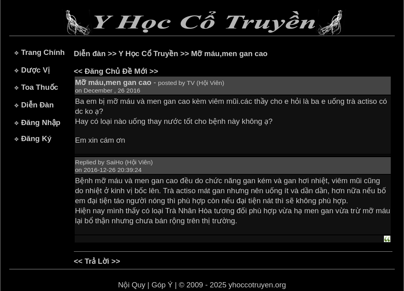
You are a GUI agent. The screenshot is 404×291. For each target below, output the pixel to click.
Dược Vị (35, 70)
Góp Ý (162, 285)
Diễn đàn (90, 53)
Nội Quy (131, 285)
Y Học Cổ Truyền (148, 53)
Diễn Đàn (37, 105)
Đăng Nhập (40, 122)
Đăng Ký (36, 138)
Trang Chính (43, 52)
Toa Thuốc (39, 87)
